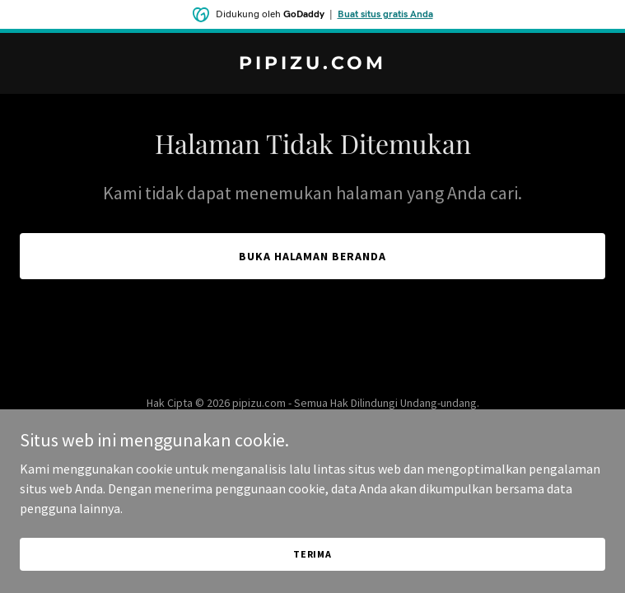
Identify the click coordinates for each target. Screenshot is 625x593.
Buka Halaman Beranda (313, 256)
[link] (312, 64)
